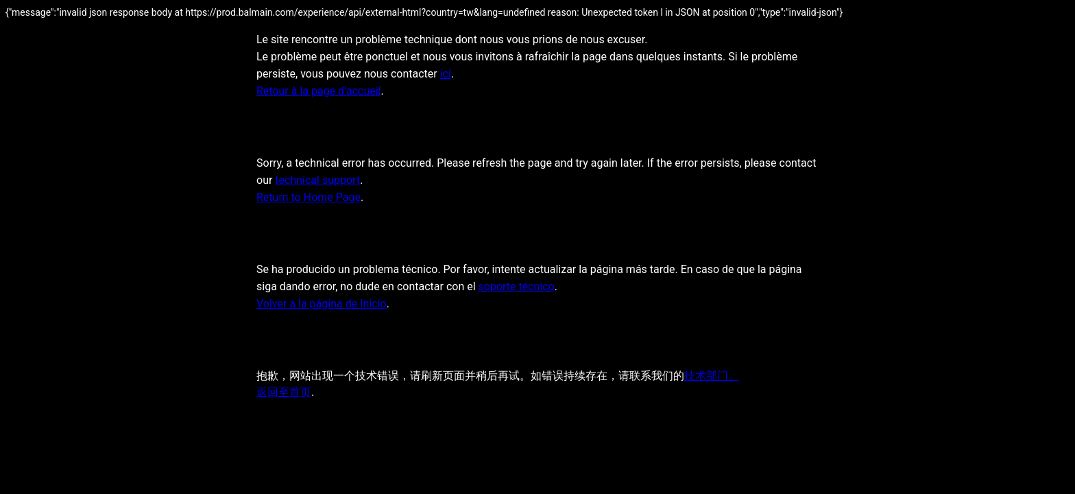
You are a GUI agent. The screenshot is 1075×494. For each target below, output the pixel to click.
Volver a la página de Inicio (321, 303)
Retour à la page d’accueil (318, 90)
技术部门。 (711, 375)
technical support (317, 180)
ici (445, 73)
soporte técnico (517, 286)
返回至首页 (283, 392)
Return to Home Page (308, 197)
